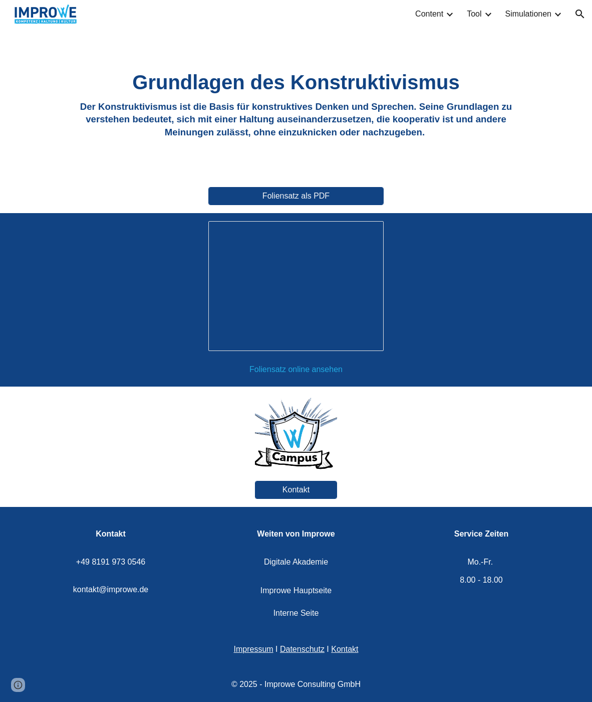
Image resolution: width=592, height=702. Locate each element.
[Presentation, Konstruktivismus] (295, 286)
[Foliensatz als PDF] (296, 196)
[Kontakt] (296, 489)
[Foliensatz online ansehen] (295, 369)
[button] (580, 14)
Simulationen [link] (528, 14)
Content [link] (429, 14)
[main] (296, 103)
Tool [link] (474, 14)
